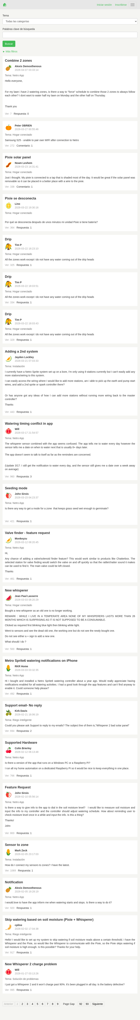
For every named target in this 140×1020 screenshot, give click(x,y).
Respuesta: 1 (24, 227)
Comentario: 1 (25, 145)
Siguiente (97, 1003)
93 (87, 1003)
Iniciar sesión (104, 4)
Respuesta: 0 (21, 113)
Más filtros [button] (11, 51)
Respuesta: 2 (24, 730)
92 (80, 1003)
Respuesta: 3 (24, 476)
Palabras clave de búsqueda (19, 29)
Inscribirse (121, 4)
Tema (6, 15)
